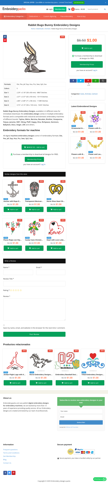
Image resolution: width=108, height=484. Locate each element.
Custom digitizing (49, 16)
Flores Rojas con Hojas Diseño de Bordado (12, 240)
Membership (60, 9)
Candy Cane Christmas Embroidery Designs (34, 240)
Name (6, 267)
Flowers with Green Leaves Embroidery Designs (95, 128)
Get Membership (9, 456)
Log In (43, 164)
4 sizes (81, 94)
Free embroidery (66, 16)
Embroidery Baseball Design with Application (67, 375)
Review (6, 296)
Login (49, 9)
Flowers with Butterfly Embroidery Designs (78, 154)
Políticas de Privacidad (72, 427)
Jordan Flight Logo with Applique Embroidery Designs (15, 375)
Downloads (39, 29)
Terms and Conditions (11, 453)
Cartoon (95, 94)
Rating (6, 290)
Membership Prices (34, 159)
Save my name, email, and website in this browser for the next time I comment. (34, 328)
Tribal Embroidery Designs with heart (93, 375)
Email (39, 267)
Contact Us (7, 463)
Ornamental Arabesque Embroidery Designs (78, 128)
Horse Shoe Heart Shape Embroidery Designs (56, 201)
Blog (4, 459)
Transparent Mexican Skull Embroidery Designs (34, 201)
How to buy (81, 16)
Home (33, 29)
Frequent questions (10, 449)
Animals (47, 29)
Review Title (8, 279)
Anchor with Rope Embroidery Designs (12, 201)
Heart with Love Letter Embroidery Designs (56, 240)
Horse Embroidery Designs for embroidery (41, 375)
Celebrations (33, 16)
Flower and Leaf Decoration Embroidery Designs (95, 154)
